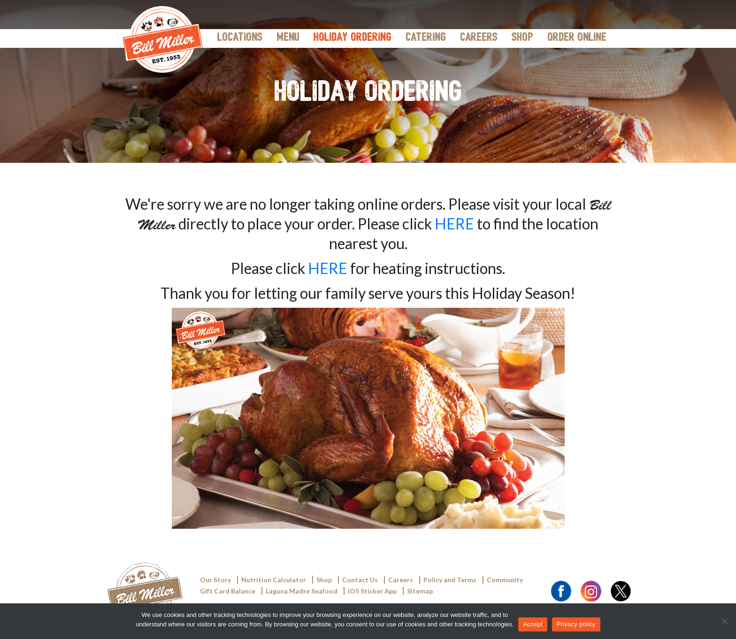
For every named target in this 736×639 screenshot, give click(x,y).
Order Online (576, 38)
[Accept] (724, 621)
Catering (426, 38)
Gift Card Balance (227, 591)
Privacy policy (576, 624)
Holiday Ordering (352, 38)
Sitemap (420, 591)
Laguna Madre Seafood (301, 591)
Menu (287, 38)
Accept (532, 624)
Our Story (215, 580)
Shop (522, 38)
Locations (239, 38)
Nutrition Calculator (273, 580)
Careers (479, 38)
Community (505, 580)
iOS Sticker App (372, 591)
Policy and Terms (449, 580)
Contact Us (360, 580)
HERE (454, 223)
